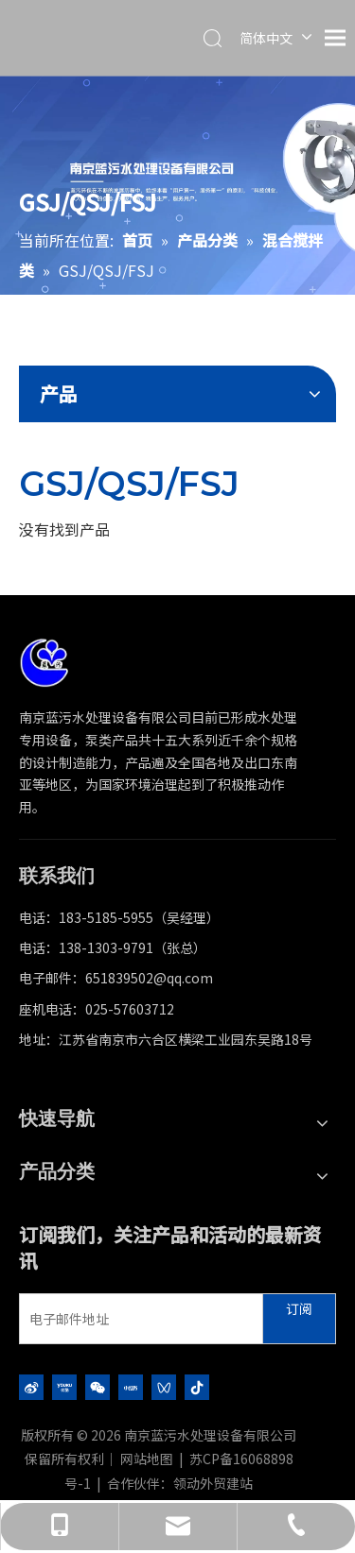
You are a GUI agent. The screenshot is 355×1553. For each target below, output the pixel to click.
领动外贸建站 (213, 1483)
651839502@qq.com (149, 977)
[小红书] (130, 1386)
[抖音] (197, 1386)
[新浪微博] (31, 1386)
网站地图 (146, 1458)
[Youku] (64, 1386)
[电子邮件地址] (137, 1318)
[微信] (97, 1386)
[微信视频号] (163, 1386)
